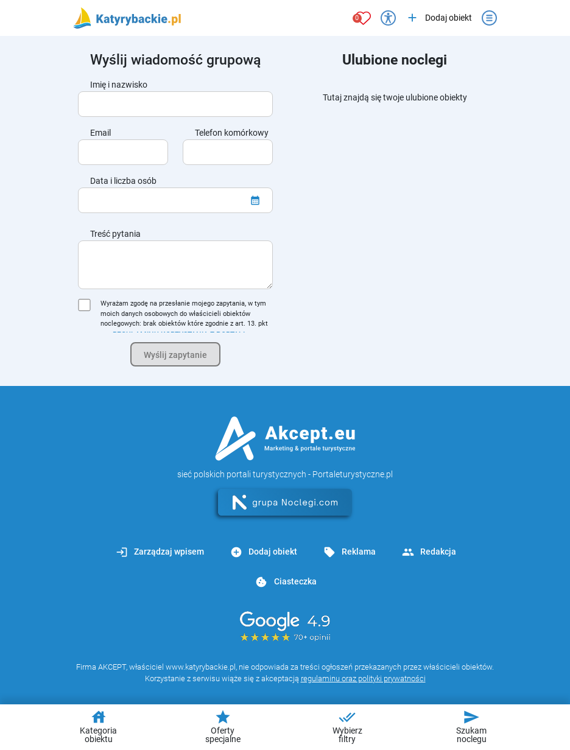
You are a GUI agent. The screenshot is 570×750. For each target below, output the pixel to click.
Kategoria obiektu (98, 726)
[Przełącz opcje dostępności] (388, 18)
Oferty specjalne (223, 726)
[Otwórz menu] (489, 18)
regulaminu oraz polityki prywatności (363, 678)
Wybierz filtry (347, 726)
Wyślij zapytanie (175, 355)
